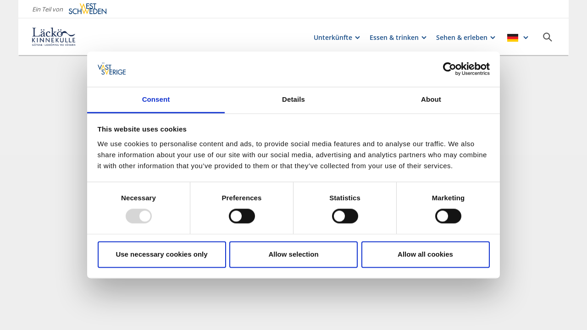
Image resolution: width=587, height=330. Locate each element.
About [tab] (431, 99)
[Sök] (547, 37)
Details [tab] (293, 99)
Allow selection (293, 254)
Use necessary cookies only (161, 254)
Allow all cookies (425, 254)
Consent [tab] (156, 99)
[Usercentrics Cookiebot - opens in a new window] (450, 69)
